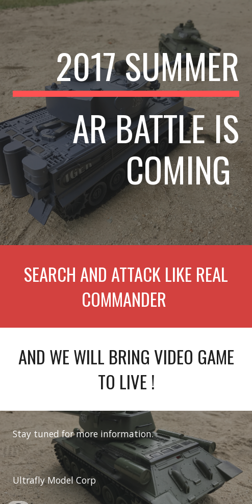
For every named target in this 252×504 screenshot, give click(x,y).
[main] (126, 122)
